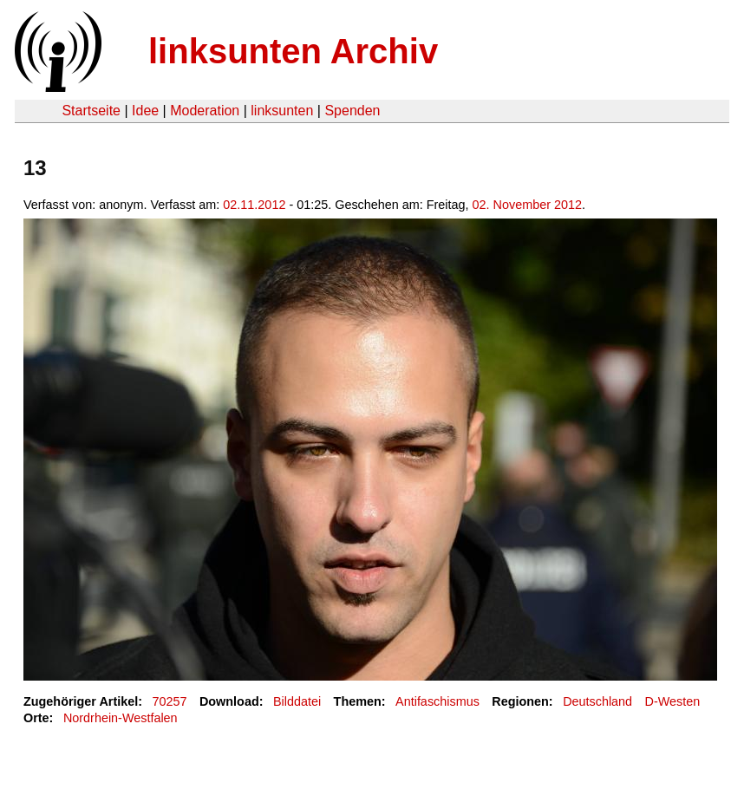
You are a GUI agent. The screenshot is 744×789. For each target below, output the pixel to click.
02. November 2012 (527, 205)
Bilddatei (297, 701)
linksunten (282, 110)
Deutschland (597, 701)
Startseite (91, 110)
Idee (145, 110)
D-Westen (673, 701)
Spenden (352, 110)
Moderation (204, 110)
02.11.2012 (254, 205)
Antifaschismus (437, 701)
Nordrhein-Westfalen (120, 718)
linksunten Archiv (293, 51)
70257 (170, 701)
